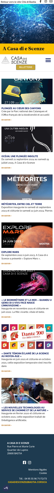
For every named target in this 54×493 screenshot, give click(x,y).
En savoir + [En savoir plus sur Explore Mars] (6, 264)
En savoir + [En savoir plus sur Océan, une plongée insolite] (6, 168)
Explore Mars (10, 252)
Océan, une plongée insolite (19, 156)
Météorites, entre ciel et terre (21, 204)
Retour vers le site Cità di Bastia (18, 2)
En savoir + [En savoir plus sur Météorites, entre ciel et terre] (6, 216)
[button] (6, 488)
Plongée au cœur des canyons (21, 108)
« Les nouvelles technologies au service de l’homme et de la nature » (24, 409)
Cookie (43, 473)
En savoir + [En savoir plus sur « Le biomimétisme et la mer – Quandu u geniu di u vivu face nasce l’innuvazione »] (6, 317)
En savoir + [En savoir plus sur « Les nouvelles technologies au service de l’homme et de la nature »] (6, 425)
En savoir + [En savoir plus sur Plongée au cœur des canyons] (6, 120)
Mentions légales (37, 469)
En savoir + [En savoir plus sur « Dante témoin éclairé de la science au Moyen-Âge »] (6, 371)
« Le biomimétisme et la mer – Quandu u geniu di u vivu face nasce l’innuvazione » (26, 303)
